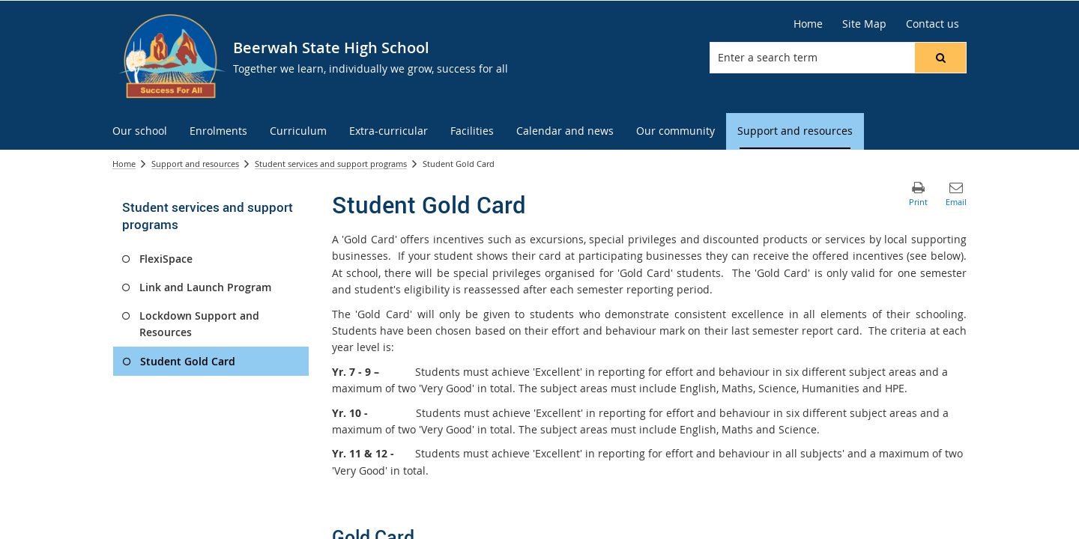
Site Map (864, 23)
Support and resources (195, 163)
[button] (940, 58)
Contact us (932, 23)
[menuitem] (139, 131)
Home (808, 23)
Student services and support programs (331, 163)
